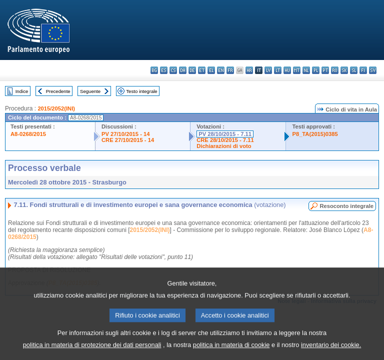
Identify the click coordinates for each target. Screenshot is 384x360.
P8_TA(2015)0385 (315, 134)
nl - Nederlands (306, 70)
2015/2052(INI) (56, 109)
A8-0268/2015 (28, 134)
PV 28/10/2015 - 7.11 (225, 134)
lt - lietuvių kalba (278, 70)
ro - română (334, 70)
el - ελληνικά (211, 70)
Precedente (58, 91)
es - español (164, 70)
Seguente (90, 91)
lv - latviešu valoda (268, 70)
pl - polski (316, 70)
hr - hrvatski (249, 70)
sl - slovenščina (354, 70)
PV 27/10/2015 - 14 (126, 134)
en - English (220, 70)
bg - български (154, 70)
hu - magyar (287, 70)
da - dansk (182, 70)
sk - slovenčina (344, 70)
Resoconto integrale (347, 206)
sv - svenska (372, 70)
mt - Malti (296, 70)
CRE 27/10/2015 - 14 (128, 140)
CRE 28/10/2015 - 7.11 (225, 140)
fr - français (230, 70)
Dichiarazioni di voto (223, 146)
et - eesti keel (202, 70)
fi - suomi (363, 70)
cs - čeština (173, 70)
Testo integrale (141, 91)
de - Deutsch (192, 70)
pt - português (325, 70)
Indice (22, 91)
